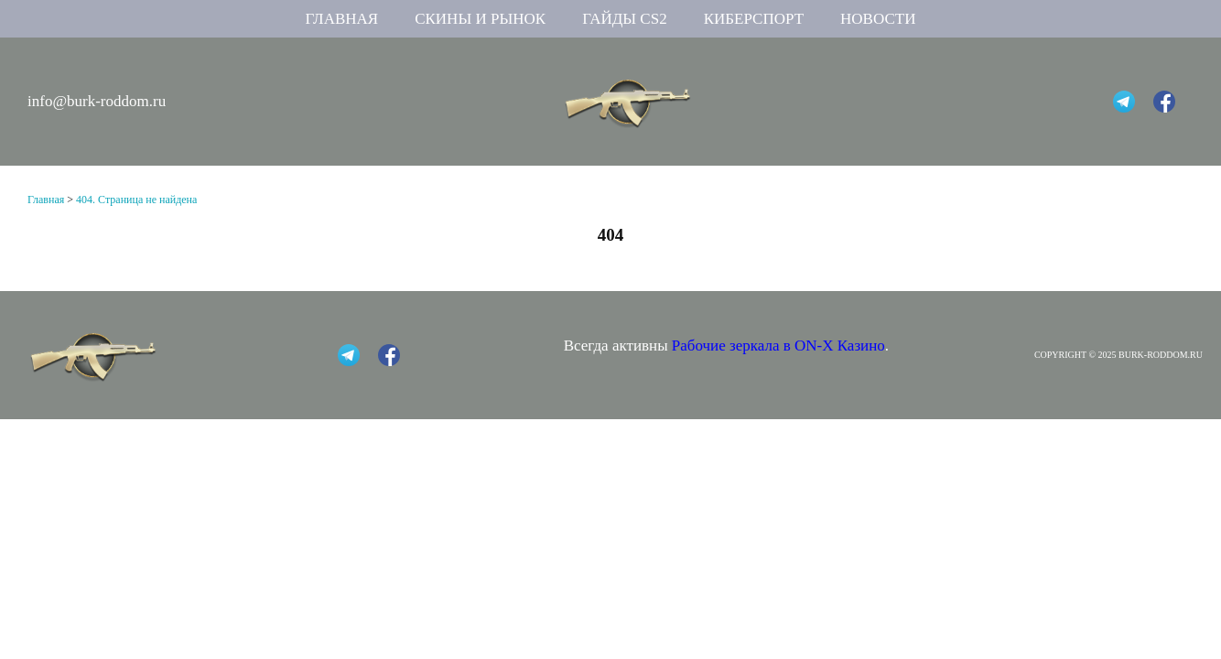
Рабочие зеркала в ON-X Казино (778, 345)
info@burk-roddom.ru (96, 101)
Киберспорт (754, 18)
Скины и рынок (480, 18)
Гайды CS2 (624, 18)
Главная (342, 18)
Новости (877, 18)
